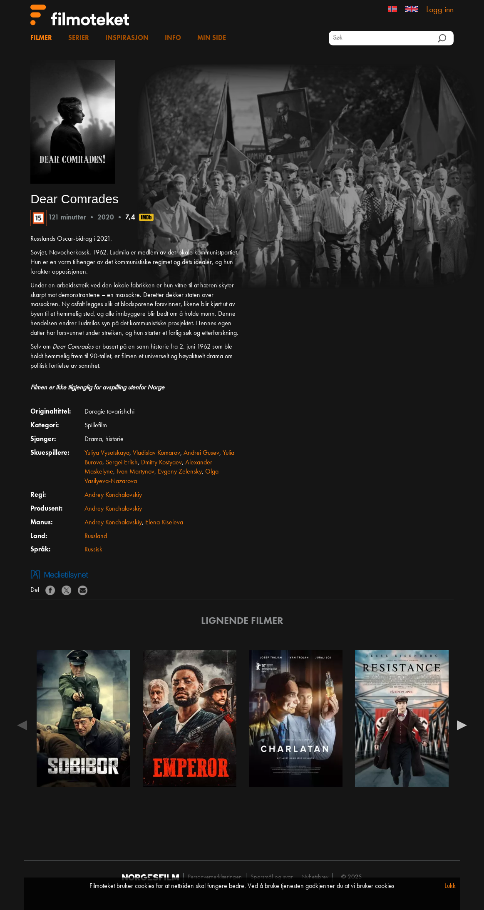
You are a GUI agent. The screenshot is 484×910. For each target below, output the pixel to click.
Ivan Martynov (135, 472)
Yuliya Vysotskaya (106, 453)
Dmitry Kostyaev (161, 462)
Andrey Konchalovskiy (113, 495)
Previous (22, 724)
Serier (78, 38)
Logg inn (440, 10)
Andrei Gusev (201, 453)
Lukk (450, 886)
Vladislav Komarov (156, 453)
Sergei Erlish (122, 462)
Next (462, 724)
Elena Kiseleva (164, 522)
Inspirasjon (127, 38)
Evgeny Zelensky (180, 472)
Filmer (41, 38)
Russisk (93, 549)
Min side (211, 38)
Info (173, 38)
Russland (95, 536)
